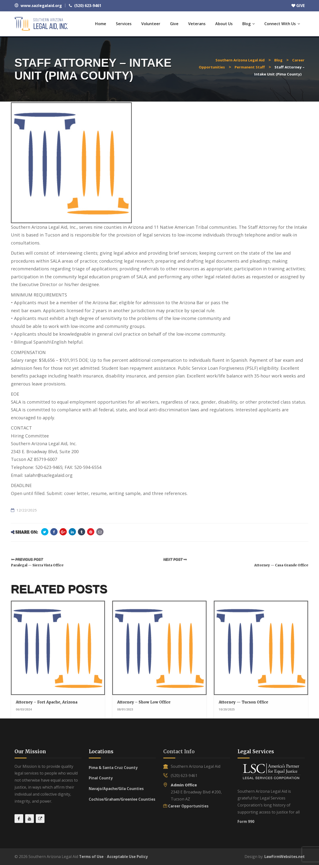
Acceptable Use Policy (130, 856)
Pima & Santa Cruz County (114, 767)
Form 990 (246, 821)
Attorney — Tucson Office (245, 702)
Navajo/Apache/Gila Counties (118, 788)
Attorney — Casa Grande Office (276, 564)
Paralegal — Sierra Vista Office (42, 564)
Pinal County (101, 778)
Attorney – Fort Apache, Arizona (48, 702)
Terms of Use (92, 856)
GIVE (298, 5)
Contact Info (179, 751)
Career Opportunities (189, 806)
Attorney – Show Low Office (145, 702)
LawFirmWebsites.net (283, 856)
